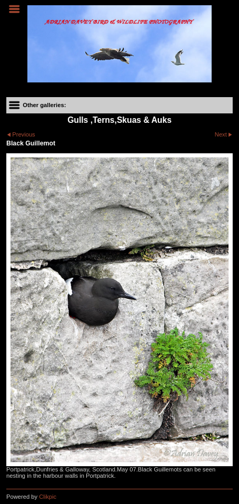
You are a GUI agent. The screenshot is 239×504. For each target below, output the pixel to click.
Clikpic (47, 497)
